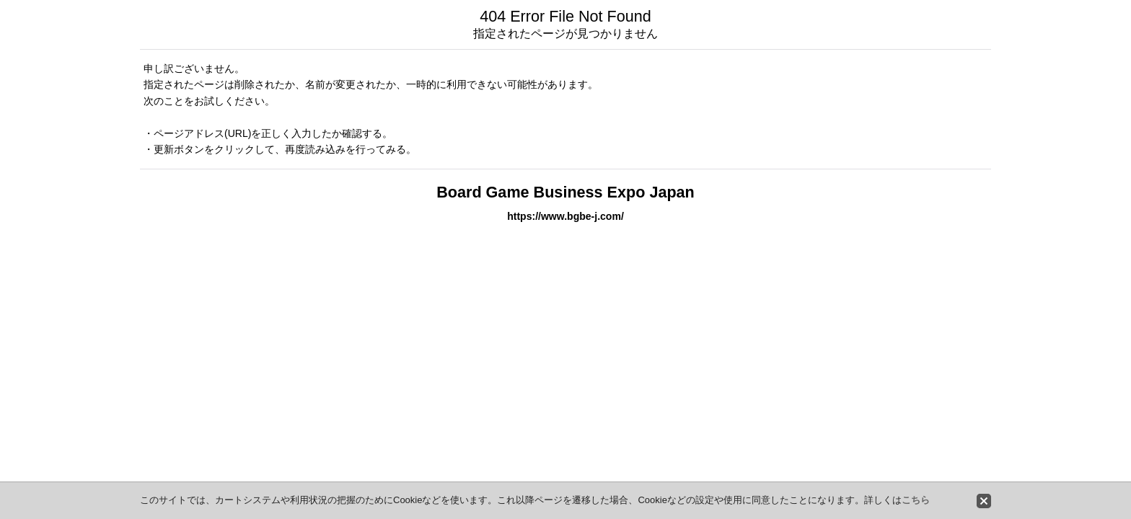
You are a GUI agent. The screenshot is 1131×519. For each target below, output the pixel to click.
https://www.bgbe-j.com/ (565, 216)
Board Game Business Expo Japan (565, 192)
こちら (916, 499)
